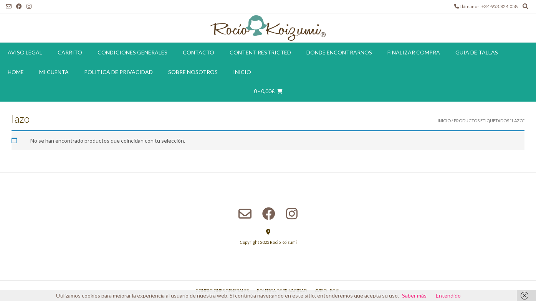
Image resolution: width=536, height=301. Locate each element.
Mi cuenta (54, 72)
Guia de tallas (476, 52)
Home (16, 72)
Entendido (448, 295)
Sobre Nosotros (193, 72)
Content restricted (260, 52)
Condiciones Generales (132, 52)
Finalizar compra (413, 52)
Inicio (242, 72)
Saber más (414, 295)
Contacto (198, 52)
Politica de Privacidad (118, 72)
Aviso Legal (25, 52)
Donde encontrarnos (339, 52)
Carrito (70, 52)
